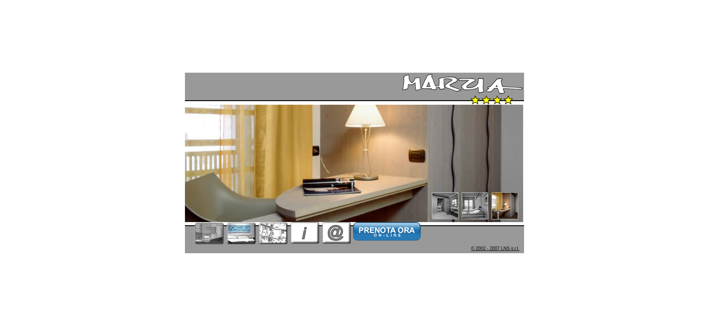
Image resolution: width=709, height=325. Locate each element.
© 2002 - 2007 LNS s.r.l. (495, 248)
